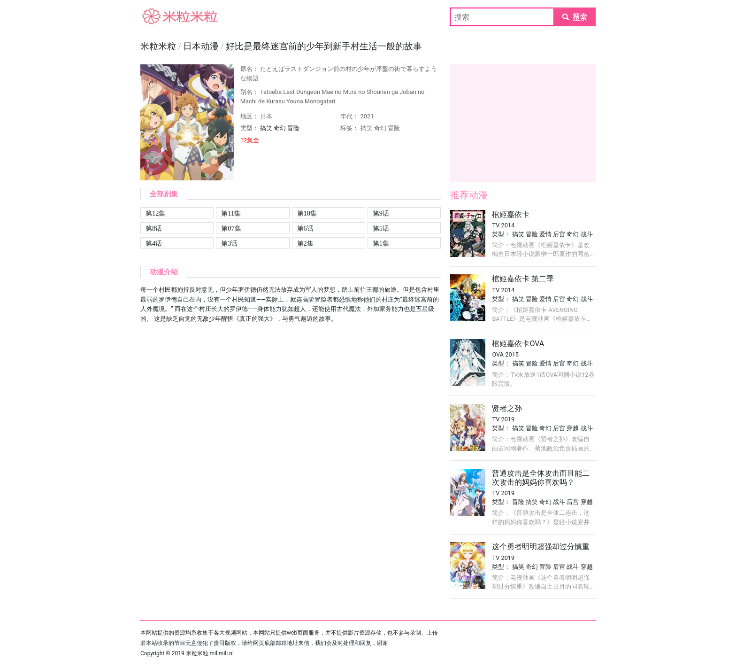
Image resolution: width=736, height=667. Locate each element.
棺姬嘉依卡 (510, 214)
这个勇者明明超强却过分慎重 (541, 546)
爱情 (545, 234)
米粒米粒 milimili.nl (210, 653)
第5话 (381, 228)
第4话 (154, 243)
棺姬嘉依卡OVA (518, 343)
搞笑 (266, 128)
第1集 (381, 243)
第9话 (381, 213)
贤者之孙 (507, 408)
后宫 (559, 234)
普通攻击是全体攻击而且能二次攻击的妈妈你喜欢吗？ (541, 478)
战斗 (587, 234)
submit (574, 16)
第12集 (155, 213)
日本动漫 (202, 46)
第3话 (229, 243)
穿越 (573, 428)
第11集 (231, 213)
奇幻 (280, 128)
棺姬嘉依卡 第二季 (523, 278)
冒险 (293, 128)
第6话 (305, 228)
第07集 (231, 228)
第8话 (154, 228)
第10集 (307, 213)
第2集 (305, 243)
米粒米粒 (155, 16)
